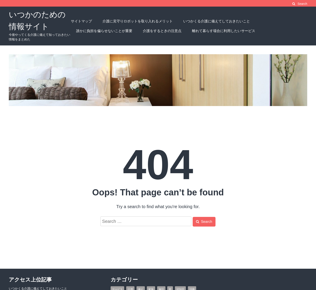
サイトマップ (81, 21)
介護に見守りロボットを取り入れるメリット (137, 21)
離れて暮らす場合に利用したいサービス (223, 31)
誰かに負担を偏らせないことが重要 (104, 31)
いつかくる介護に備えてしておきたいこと (216, 21)
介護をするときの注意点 (162, 31)
